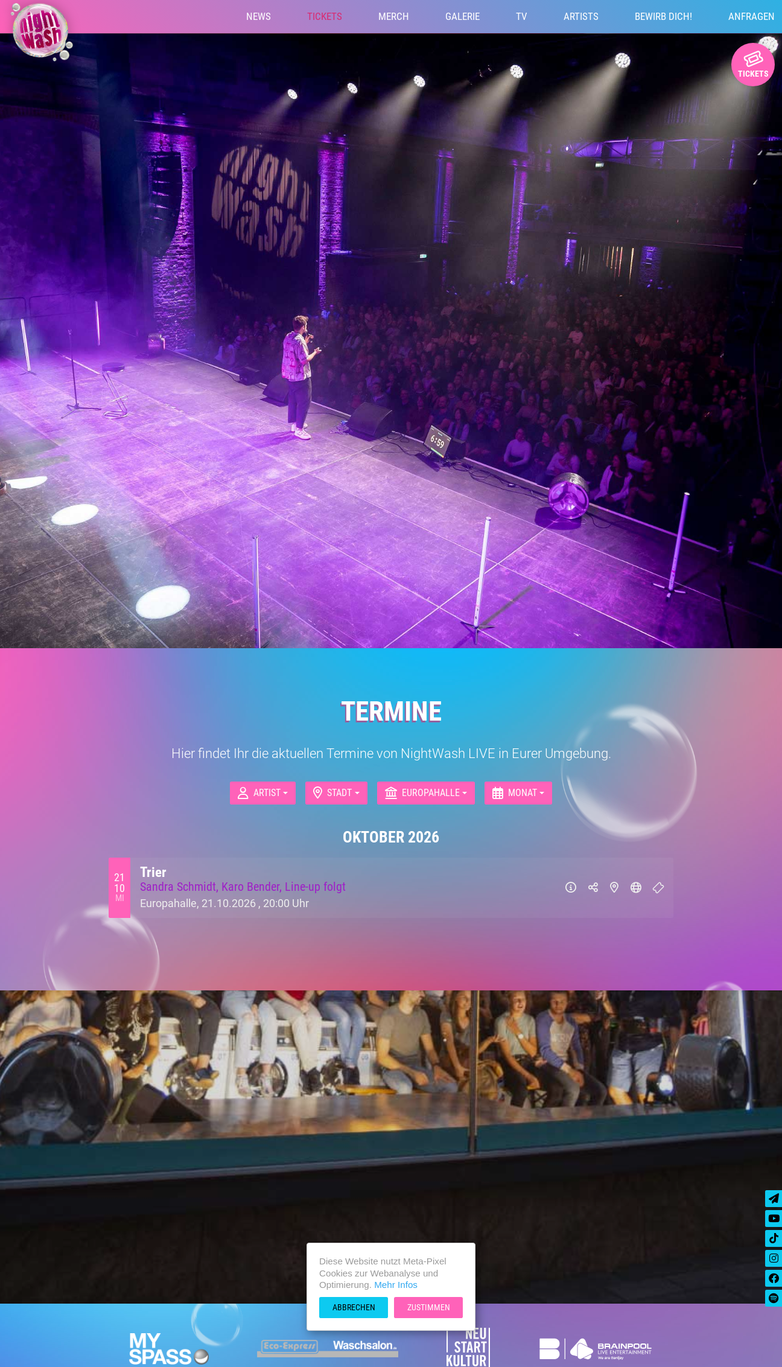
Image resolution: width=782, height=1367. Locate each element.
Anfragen (751, 16)
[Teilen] (593, 888)
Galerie (462, 16)
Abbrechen (353, 1307)
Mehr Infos (396, 1284)
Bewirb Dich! (663, 16)
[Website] (636, 888)
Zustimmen (428, 1307)
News (258, 16)
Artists (581, 16)
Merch (393, 16)
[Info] (570, 888)
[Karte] (614, 888)
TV (521, 16)
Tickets (324, 16)
